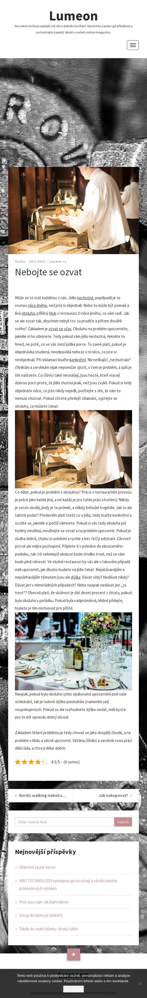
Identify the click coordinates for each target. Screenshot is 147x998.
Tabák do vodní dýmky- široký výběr (48, 928)
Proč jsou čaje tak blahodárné (43, 902)
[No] (140, 983)
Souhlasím (73, 989)
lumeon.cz (58, 261)
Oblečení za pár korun (37, 867)
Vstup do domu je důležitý (40, 915)
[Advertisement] (73, 112)
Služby (20, 261)
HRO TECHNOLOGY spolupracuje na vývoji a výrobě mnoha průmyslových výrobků (68, 884)
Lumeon (73, 15)
